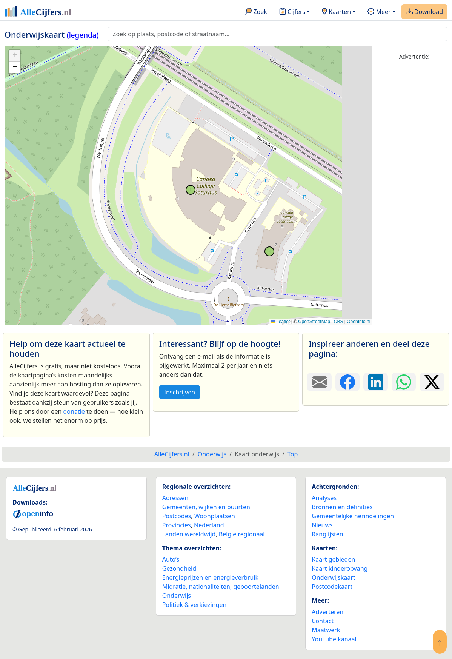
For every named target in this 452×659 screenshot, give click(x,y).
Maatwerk (326, 630)
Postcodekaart (332, 586)
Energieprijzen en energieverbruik (210, 577)
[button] (14, 56)
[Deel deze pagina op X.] (432, 382)
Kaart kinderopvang (339, 568)
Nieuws (322, 525)
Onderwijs (176, 595)
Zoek (256, 12)
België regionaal (242, 534)
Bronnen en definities (342, 507)
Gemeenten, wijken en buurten (206, 507)
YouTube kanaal (334, 639)
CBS (338, 321)
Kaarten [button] (336, 12)
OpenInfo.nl (358, 321)
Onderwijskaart (333, 577)
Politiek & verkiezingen (194, 604)
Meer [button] (379, 12)
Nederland (209, 525)
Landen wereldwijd (189, 534)
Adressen (175, 498)
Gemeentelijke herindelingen (353, 516)
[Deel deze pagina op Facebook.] (347, 382)
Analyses (324, 498)
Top (292, 454)
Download (424, 12)
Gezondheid (179, 568)
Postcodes (176, 516)
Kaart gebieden (333, 559)
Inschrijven (179, 392)
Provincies (176, 525)
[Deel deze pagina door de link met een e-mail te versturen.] (319, 382)
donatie (74, 411)
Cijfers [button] (292, 12)
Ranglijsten (327, 534)
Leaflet (280, 321)
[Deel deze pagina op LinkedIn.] (375, 382)
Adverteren (327, 612)
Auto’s (170, 559)
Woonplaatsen (214, 516)
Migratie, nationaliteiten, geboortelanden (220, 586)
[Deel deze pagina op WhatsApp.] (404, 382)
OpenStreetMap (314, 321)
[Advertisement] (414, 180)
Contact (323, 621)
